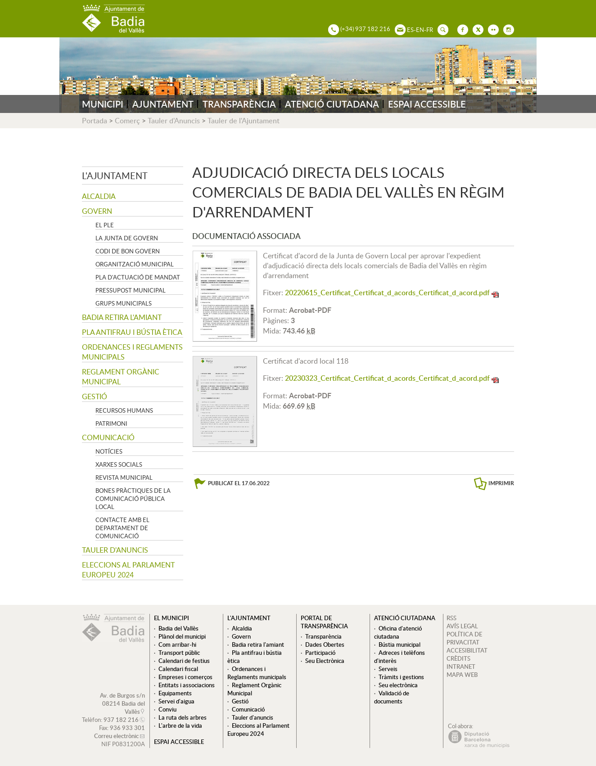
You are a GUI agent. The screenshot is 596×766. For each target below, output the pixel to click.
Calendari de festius (184, 661)
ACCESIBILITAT (467, 650)
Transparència (323, 636)
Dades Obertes (324, 644)
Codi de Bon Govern (127, 251)
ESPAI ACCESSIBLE (427, 104)
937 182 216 (121, 720)
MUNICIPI (102, 104)
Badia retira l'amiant (122, 317)
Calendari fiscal (178, 669)
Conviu (167, 709)
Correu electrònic (116, 736)
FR (429, 30)
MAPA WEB (462, 675)
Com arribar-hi (177, 644)
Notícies (108, 451)
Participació (320, 653)
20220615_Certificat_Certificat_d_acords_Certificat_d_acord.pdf (387, 292)
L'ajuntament (115, 175)
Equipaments (175, 693)
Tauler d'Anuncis (174, 121)
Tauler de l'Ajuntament (244, 121)
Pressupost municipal (130, 290)
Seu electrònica (398, 685)
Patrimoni (111, 423)
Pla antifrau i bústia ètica (132, 332)
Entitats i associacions (186, 685)
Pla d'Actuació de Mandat (137, 277)
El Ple (104, 225)
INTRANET (461, 666)
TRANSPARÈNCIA (239, 104)
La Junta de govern (126, 238)
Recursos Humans (124, 410)
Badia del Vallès (178, 628)
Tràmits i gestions (401, 677)
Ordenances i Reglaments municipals (132, 352)
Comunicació (108, 437)
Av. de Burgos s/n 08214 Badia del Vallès (122, 703)
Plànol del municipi (182, 636)
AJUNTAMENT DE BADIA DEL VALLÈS (113, 19)
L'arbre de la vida (180, 725)
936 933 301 (127, 728)
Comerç (127, 121)
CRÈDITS (458, 658)
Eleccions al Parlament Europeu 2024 (128, 570)
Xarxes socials (118, 464)
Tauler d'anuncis (115, 550)
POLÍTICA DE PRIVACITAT (464, 638)
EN (420, 30)
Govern (97, 211)
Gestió (94, 396)
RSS (451, 618)
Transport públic (179, 653)
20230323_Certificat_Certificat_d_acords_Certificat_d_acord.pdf (387, 378)
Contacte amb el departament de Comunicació (122, 528)
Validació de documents (391, 697)
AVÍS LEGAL (462, 626)
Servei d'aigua (176, 701)
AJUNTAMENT (163, 104)
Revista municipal (124, 477)
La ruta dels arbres (182, 717)
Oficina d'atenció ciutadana (398, 632)
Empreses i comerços (185, 677)
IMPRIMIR (501, 483)
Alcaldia (99, 196)
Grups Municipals (123, 303)
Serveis (388, 669)
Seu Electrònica (324, 661)
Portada (94, 121)
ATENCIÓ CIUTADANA (332, 104)
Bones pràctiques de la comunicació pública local (133, 499)
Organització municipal (134, 264)
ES (410, 30)
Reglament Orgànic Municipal (120, 377)
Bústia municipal (399, 644)
